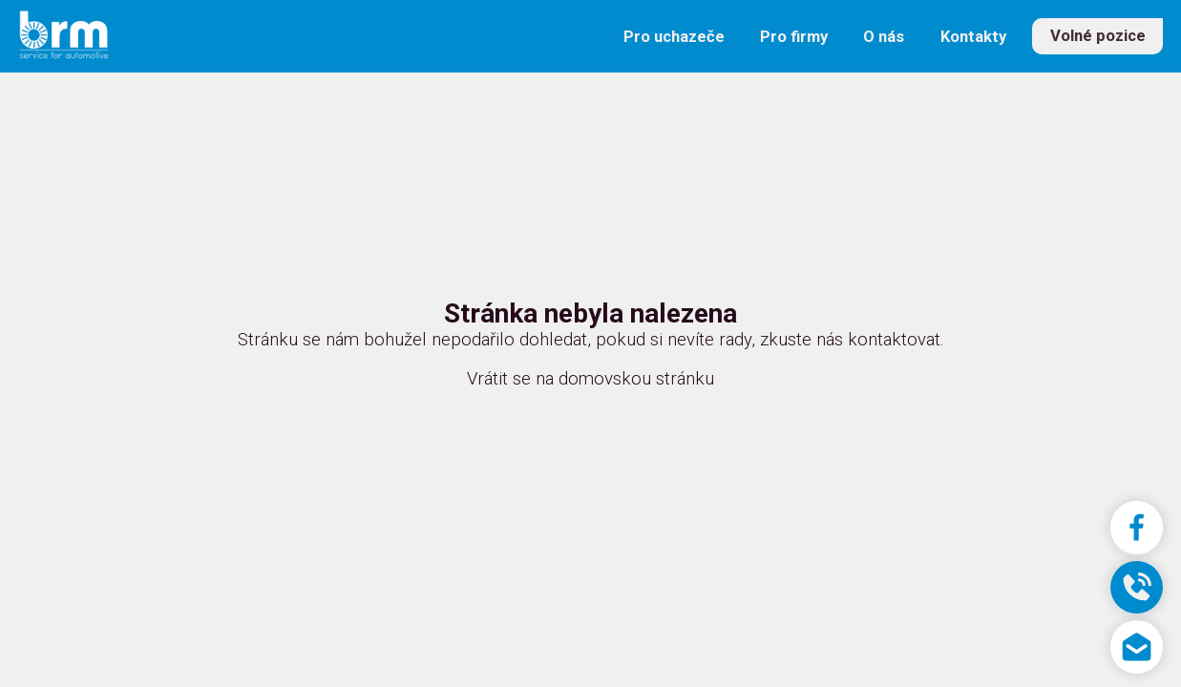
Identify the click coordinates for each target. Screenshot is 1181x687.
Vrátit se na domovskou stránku (590, 378)
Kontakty (973, 37)
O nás (883, 37)
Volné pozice (1098, 37)
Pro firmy (794, 37)
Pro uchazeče (674, 37)
